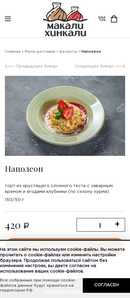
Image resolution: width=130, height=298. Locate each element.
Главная (13, 51)
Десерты (68, 51)
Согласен (106, 285)
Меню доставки (40, 51)
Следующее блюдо (94, 66)
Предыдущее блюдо (37, 66)
